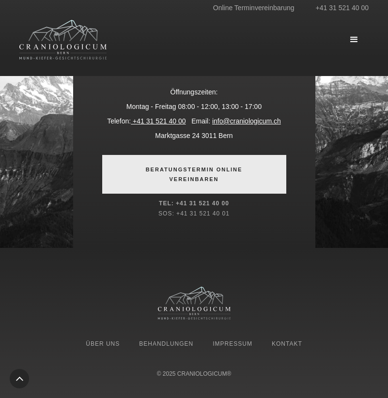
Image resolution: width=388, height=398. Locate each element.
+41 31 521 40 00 (158, 121)
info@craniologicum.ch (246, 121)
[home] (92, 39)
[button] (354, 39)
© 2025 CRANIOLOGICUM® (194, 373)
